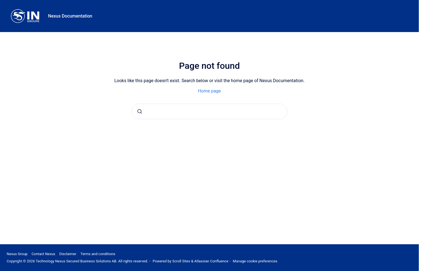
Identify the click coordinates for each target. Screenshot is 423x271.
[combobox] (209, 111)
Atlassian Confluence (211, 261)
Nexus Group (17, 254)
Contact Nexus (43, 254)
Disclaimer (67, 254)
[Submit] (139, 111)
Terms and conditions (97, 254)
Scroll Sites (181, 261)
